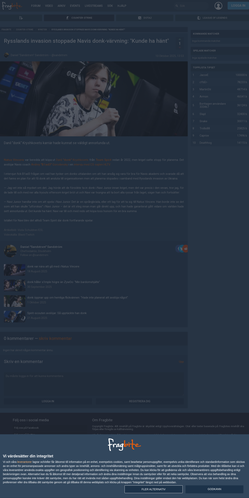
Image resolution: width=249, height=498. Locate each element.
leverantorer (24, 462)
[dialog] (124, 466)
